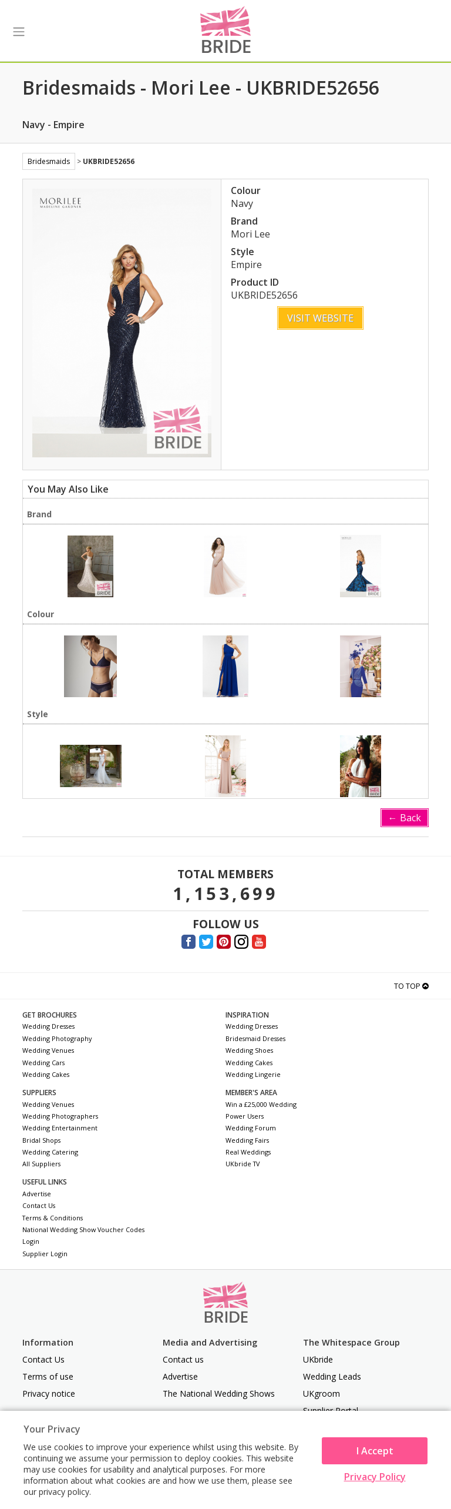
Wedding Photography (57, 1038)
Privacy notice (48, 1393)
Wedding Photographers (60, 1116)
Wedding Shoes (249, 1050)
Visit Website (320, 318)
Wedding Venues (48, 1050)
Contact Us (38, 1205)
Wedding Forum (251, 1127)
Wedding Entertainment (59, 1127)
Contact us (183, 1359)
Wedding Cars (43, 1062)
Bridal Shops (41, 1140)
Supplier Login (45, 1253)
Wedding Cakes (45, 1074)
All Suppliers (41, 1163)
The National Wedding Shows (219, 1393)
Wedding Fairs (247, 1140)
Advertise (36, 1193)
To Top (411, 986)
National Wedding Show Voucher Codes (83, 1229)
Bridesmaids (49, 161)
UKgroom (321, 1393)
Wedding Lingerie (253, 1074)
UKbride (318, 1359)
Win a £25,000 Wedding (261, 1104)
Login (30, 1241)
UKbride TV (243, 1163)
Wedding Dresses (48, 1026)
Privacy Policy (375, 1476)
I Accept (374, 1450)
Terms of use (47, 1376)
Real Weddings (248, 1151)
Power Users (245, 1116)
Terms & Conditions (52, 1217)
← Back (404, 817)
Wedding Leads (332, 1376)
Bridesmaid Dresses (255, 1038)
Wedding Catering (50, 1151)
